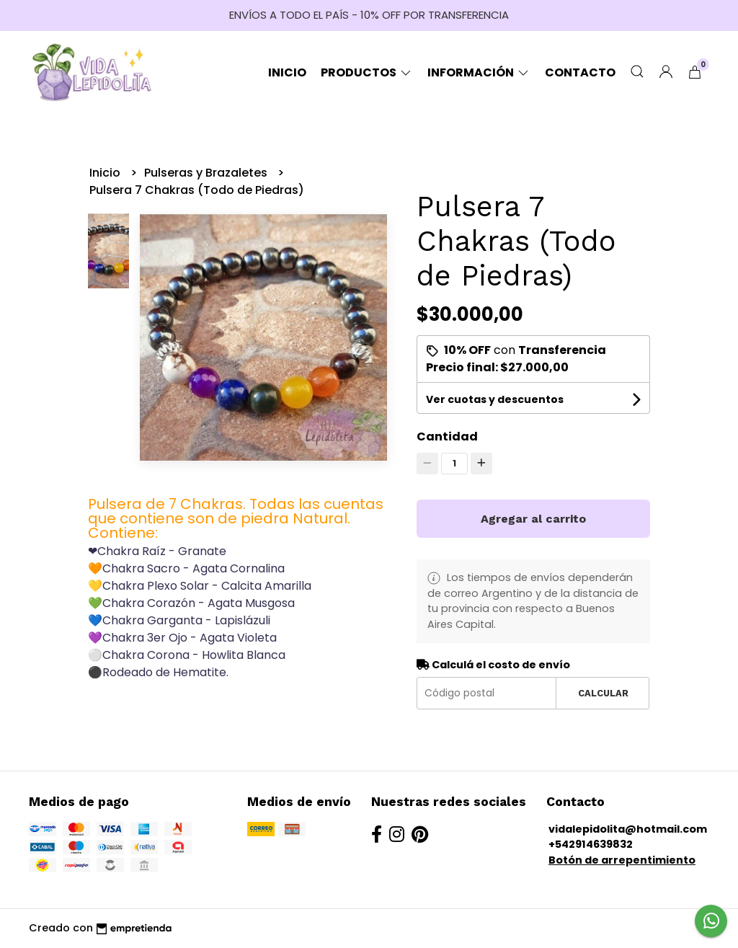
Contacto (580, 72)
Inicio (287, 72)
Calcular (603, 693)
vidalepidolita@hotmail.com (627, 829)
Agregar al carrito (533, 519)
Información (478, 72)
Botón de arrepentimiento (621, 860)
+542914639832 (590, 844)
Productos (367, 72)
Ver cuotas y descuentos (495, 399)
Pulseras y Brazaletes (207, 172)
